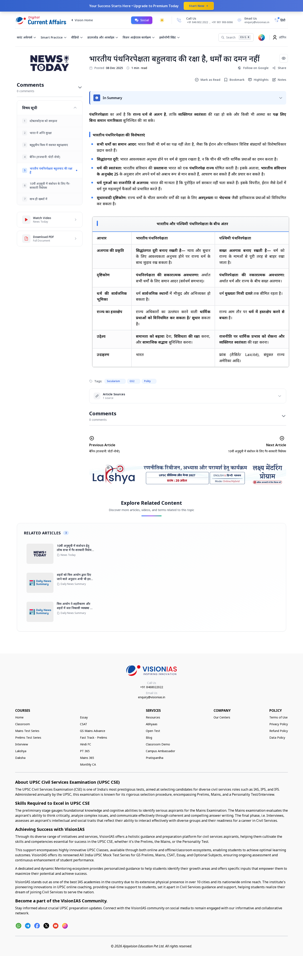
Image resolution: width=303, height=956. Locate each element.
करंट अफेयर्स (26, 37)
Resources (153, 717)
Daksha (20, 758)
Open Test (153, 731)
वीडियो (77, 37)
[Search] (236, 37)
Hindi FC (85, 744)
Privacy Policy (278, 724)
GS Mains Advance (92, 731)
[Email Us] (252, 20)
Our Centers (222, 717)
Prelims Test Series (28, 738)
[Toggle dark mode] (162, 20)
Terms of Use (278, 717)
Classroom (22, 724)
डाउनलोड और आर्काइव (102, 37)
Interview (21, 744)
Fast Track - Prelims (93, 738)
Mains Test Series (27, 731)
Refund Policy (278, 731)
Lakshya (20, 751)
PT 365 (85, 751)
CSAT (83, 724)
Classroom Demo (158, 744)
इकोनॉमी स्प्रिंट (169, 37)
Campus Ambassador (160, 751)
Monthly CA (88, 764)
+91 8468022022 (151, 687)
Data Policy (277, 738)
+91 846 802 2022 (197, 22)
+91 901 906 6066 (222, 22)
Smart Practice (54, 37)
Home (19, 717)
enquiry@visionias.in (151, 697)
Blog (149, 738)
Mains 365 (87, 758)
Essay (84, 717)
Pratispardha (154, 758)
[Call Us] (179, 20)
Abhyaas (151, 724)
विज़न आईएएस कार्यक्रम (139, 37)
